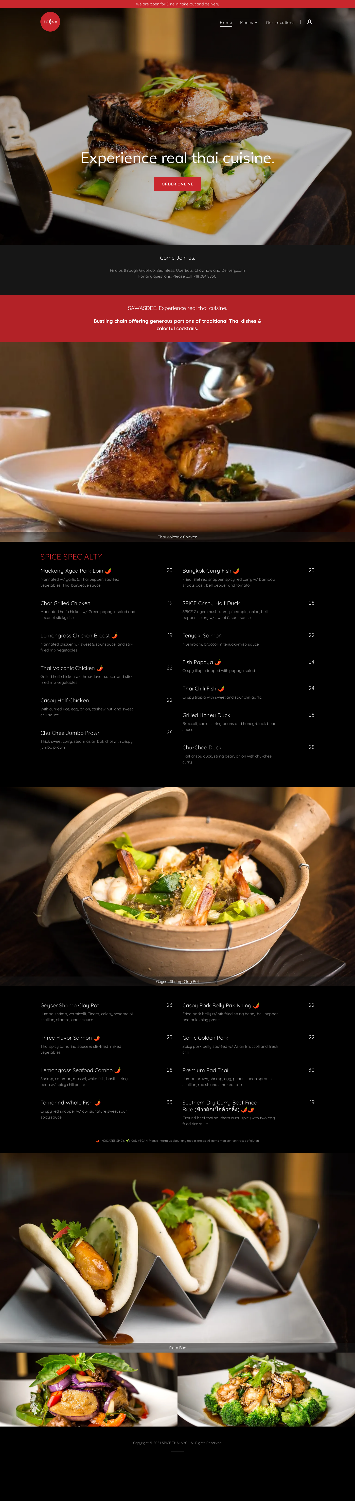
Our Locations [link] (280, 22)
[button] (249, 22)
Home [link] (226, 22)
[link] (50, 21)
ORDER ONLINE (177, 183)
